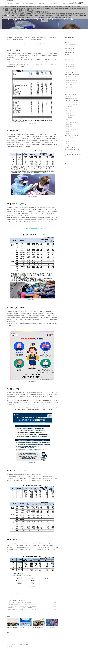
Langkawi (68, 42)
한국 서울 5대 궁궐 (70, 141)
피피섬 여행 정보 (70, 68)
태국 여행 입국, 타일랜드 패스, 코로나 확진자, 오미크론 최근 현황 (21, 625)
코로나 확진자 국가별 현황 (13, 3)
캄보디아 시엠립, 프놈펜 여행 (72, 74)
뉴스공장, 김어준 (69, 152)
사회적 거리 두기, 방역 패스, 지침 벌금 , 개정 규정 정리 (19, 622)
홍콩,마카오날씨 (70, 126)
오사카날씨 (69, 106)
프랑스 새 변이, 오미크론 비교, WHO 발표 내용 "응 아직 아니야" (21, 627)
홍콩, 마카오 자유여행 (70, 94)
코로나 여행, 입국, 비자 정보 (14, 619)
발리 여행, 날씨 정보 (70, 115)
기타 (67, 145)
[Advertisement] (32, 598)
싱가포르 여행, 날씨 (70, 128)
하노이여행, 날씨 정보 (71, 82)
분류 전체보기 (69, 37)
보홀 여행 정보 (69, 92)
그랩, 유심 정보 (69, 72)
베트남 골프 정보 (70, 78)
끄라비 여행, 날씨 (70, 64)
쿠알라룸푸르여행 (69, 52)
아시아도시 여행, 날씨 (71, 103)
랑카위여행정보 (40, 3)
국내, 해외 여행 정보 (70, 138)
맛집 (67, 143)
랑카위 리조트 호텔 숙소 (71, 44)
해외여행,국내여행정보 (71, 98)
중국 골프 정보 (69, 96)
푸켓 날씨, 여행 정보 (70, 66)
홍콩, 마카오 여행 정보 (68, 3)
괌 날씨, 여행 (69, 131)
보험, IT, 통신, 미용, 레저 (71, 135)
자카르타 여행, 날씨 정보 (71, 113)
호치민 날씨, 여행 (70, 84)
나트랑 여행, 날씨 (70, 86)
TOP (80, 664)
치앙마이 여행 (69, 61)
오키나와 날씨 (69, 112)
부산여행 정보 (69, 124)
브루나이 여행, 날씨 (70, 133)
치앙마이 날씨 (69, 121)
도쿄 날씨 (68, 108)
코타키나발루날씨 (70, 117)
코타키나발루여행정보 (53, 3)
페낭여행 (67, 54)
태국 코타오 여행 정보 (70, 70)
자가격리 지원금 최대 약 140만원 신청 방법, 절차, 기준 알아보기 (32, 228)
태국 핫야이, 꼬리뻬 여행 (71, 59)
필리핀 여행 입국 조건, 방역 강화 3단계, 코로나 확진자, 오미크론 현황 (22, 628)
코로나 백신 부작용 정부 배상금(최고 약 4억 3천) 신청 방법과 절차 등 (32, 44)
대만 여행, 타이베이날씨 (71, 129)
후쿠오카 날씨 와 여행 (71, 122)
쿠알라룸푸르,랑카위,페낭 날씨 (72, 104)
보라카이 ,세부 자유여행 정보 (72, 90)
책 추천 (68, 140)
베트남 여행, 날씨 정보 (71, 77)
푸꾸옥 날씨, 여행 (70, 87)
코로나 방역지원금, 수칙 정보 (72, 149)
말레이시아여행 (69, 40)
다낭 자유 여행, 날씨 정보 (71, 80)
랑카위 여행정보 (70, 46)
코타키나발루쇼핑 (70, 50)
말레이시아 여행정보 (28, 3)
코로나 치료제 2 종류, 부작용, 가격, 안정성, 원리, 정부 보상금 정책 (21, 623)
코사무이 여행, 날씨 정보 (71, 63)
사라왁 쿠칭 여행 (69, 57)
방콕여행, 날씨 (69, 119)
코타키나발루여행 (70, 48)
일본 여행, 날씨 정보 (70, 147)
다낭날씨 (68, 110)
